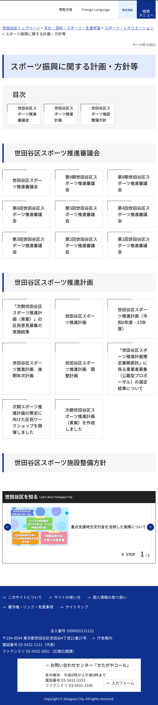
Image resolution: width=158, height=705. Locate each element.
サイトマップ (76, 606)
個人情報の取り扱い (110, 596)
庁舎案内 (104, 637)
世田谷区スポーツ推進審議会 (57, 152)
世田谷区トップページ (21, 27)
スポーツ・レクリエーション (129, 27)
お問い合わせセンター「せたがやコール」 (90, 664)
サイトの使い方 (67, 596)
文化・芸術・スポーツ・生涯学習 (72, 27)
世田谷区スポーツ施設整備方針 (60, 461)
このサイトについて (25, 596)
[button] (62, 9)
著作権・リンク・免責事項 (30, 606)
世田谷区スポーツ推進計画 (53, 281)
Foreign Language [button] (96, 9)
